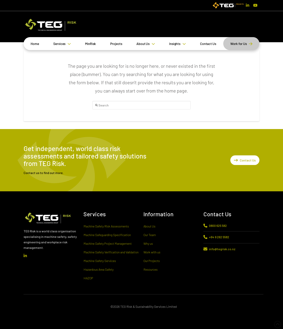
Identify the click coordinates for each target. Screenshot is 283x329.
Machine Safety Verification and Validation (111, 252)
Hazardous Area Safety (99, 269)
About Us (149, 226)
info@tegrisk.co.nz (222, 249)
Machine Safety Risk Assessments (106, 226)
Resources (150, 269)
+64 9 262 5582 (219, 237)
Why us (148, 243)
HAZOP (88, 278)
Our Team (149, 235)
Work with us (151, 252)
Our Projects (151, 261)
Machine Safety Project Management (108, 243)
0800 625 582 (218, 225)
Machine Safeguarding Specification (107, 235)
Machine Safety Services (100, 261)
